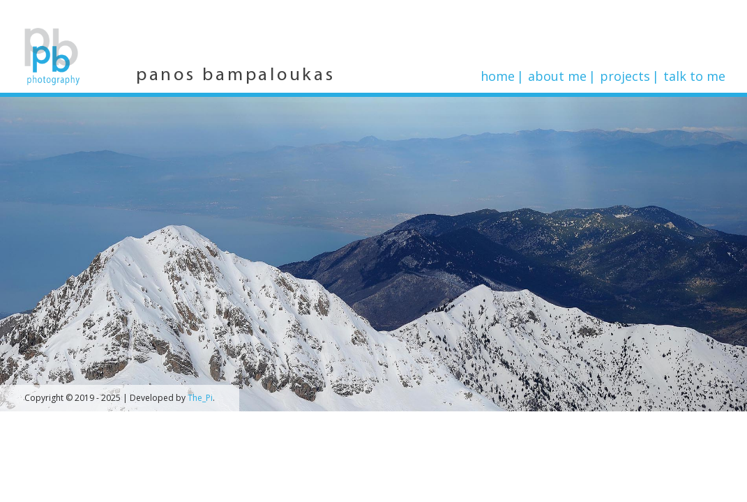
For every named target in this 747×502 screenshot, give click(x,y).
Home (498, 76)
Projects (625, 76)
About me (557, 76)
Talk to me (694, 76)
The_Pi (200, 398)
